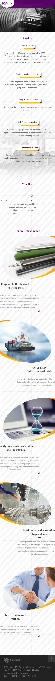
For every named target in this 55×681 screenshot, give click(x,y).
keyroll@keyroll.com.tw (20, 673)
